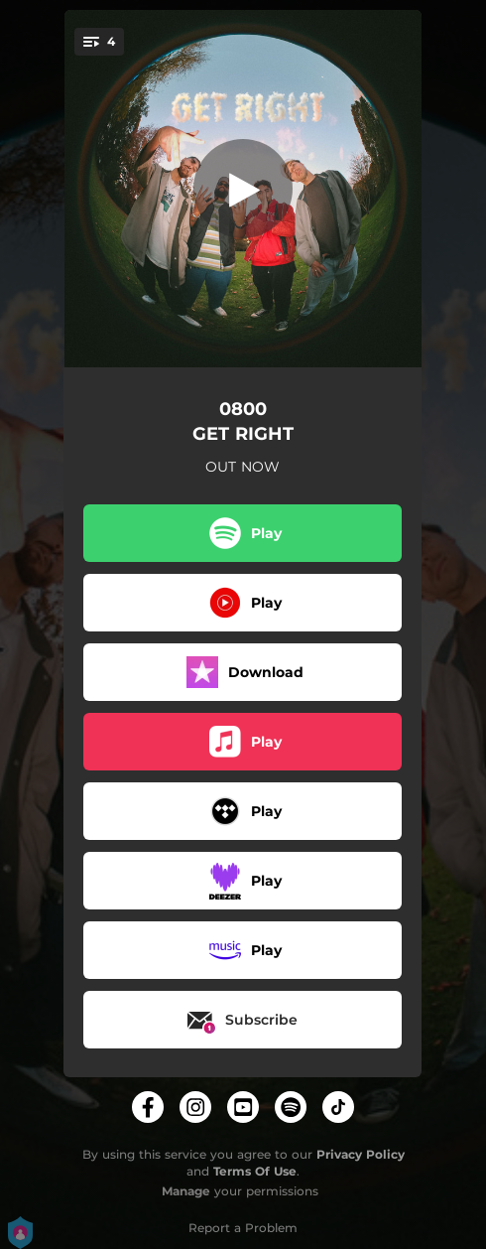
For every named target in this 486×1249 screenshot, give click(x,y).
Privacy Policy (360, 1154)
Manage (186, 1190)
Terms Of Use (255, 1171)
